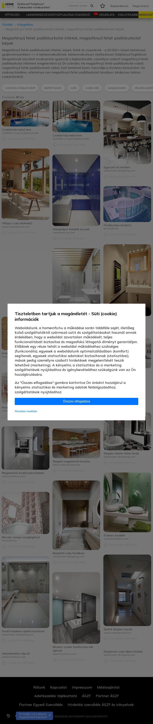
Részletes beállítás (26, 411)
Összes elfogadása (76, 401)
